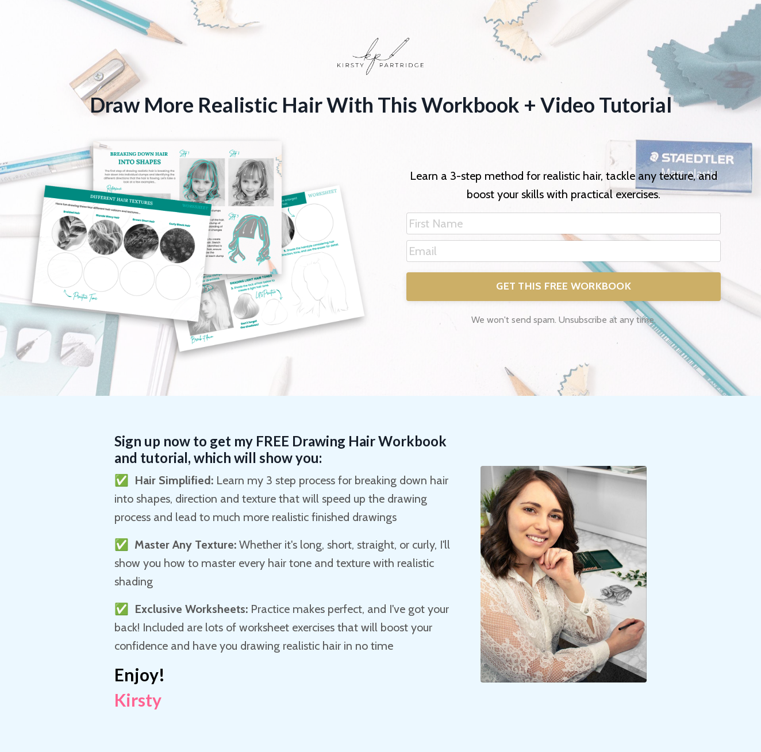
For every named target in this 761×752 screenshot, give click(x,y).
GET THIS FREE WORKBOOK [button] (563, 286)
